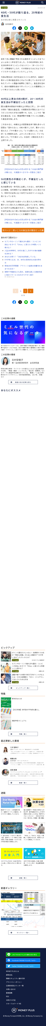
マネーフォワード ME (13, 1003)
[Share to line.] (26, 28)
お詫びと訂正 (11, 1000)
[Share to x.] (20, 28)
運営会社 (9, 975)
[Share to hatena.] (32, 28)
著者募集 (9, 993)
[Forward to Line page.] (23, 954)
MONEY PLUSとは (12, 971)
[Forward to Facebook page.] (23, 960)
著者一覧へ (23, 783)
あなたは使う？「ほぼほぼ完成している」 (21, 256)
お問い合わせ (11, 989)
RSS (7, 996)
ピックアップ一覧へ (23, 688)
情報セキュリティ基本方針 (15, 978)
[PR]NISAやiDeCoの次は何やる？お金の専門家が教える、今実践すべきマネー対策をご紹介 (24, 171)
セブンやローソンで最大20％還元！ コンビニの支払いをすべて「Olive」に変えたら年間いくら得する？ (23, 244)
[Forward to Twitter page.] (23, 966)
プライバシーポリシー (14, 982)
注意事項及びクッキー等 (15, 985)
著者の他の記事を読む (23, 382)
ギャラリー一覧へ (23, 933)
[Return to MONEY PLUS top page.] (23, 2)
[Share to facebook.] (14, 28)
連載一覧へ (23, 878)
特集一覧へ (23, 734)
